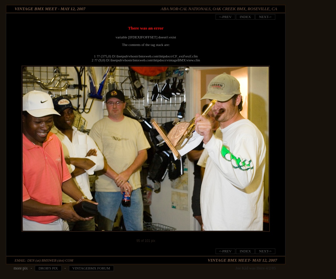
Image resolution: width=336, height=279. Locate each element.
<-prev (225, 17)
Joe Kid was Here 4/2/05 (255, 268)
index (245, 17)
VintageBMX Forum (91, 268)
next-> (265, 17)
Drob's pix (48, 268)
